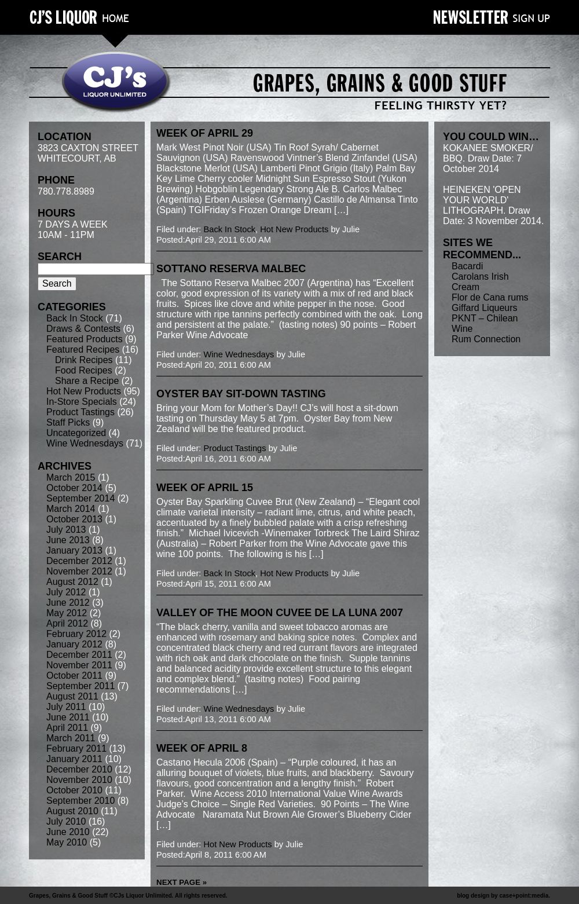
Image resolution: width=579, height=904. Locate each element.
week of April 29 (204, 133)
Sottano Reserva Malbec (231, 269)
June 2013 (68, 540)
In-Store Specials (81, 402)
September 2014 (80, 498)
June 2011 (68, 717)
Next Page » (181, 882)
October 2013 (74, 519)
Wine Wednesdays (84, 443)
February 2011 (76, 748)
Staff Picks (68, 422)
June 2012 (68, 602)
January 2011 (74, 759)
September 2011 (80, 686)
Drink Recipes (84, 360)
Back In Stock (74, 318)
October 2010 (74, 790)
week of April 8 (201, 748)
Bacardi (467, 266)
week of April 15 (204, 487)
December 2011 (79, 655)
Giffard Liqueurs (485, 308)
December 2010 (79, 769)
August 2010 (72, 811)
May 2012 (66, 613)
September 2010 (80, 801)
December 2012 (79, 561)
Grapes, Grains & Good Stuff (68, 895)
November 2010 (79, 780)
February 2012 (76, 634)
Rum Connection (486, 339)
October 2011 (74, 675)
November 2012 (79, 571)
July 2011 (66, 707)
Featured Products (84, 339)
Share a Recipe (87, 381)
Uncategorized (76, 433)
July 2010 (66, 821)
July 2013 (66, 530)
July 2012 (66, 592)
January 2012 (74, 644)
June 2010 (68, 832)
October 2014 (74, 488)
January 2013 (74, 550)
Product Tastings (80, 412)
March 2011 (71, 738)
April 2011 (67, 728)
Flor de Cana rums (490, 297)
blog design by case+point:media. (503, 895)
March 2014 (71, 509)
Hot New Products (83, 391)
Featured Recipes (82, 349)
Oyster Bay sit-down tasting (241, 394)
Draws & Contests (83, 329)
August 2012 (72, 582)
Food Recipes (83, 370)
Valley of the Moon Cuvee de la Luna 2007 (279, 612)
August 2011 (72, 696)
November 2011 (79, 665)
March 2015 (71, 477)
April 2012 (67, 623)
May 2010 (66, 842)
